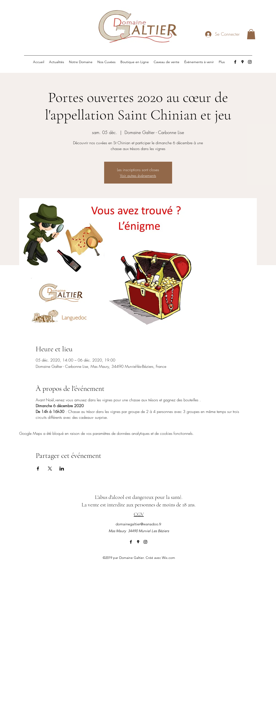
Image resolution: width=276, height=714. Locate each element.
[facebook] (235, 61)
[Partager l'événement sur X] (50, 468)
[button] (251, 34)
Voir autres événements (138, 175)
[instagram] (249, 61)
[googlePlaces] (242, 61)
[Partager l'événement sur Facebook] (38, 468)
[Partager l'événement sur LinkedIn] (61, 468)
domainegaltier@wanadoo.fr (138, 524)
